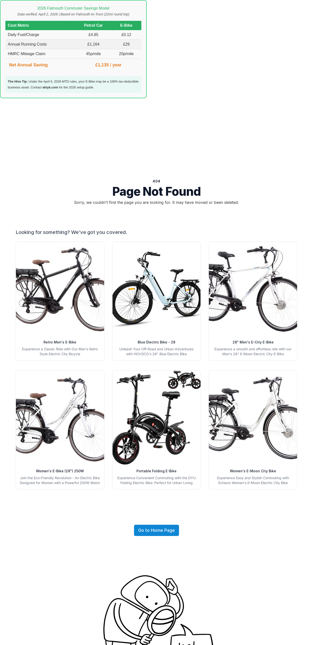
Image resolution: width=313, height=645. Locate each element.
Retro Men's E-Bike (60, 342)
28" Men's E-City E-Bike (253, 342)
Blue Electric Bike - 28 (156, 342)
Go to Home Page (156, 530)
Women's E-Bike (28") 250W (60, 471)
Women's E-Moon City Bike (253, 471)
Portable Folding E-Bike (156, 471)
